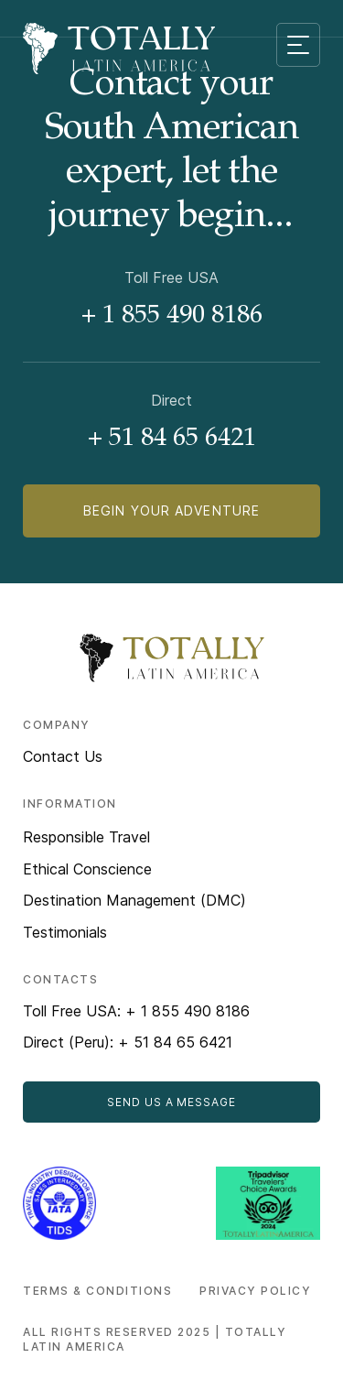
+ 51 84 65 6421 (172, 439)
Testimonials (65, 932)
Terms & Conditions (97, 1291)
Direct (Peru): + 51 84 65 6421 (127, 1042)
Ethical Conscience (87, 869)
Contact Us (62, 756)
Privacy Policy (255, 1291)
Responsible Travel (86, 837)
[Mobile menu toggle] (298, 45)
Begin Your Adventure (171, 510)
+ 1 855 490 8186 (172, 317)
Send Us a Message (171, 1102)
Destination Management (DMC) (134, 900)
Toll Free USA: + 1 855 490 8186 (136, 1011)
